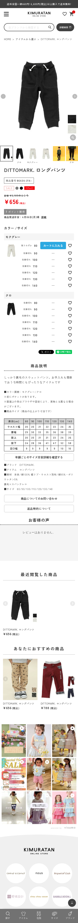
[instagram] (27, 890)
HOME (7, 39)
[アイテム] (23, 915)
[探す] (8, 915)
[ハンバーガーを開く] (6, 14)
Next (74, 96)
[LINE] (39, 890)
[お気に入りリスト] (64, 14)
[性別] (39, 915)
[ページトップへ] (72, 903)
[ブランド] (70, 915)
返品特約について (39, 509)
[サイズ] (54, 915)
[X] (51, 890)
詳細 (44, 217)
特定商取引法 (13, 880)
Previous (3, 96)
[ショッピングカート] (71, 14)
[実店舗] (16, 890)
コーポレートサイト (61, 880)
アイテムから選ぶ (26, 39)
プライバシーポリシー (36, 880)
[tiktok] (62, 890)
